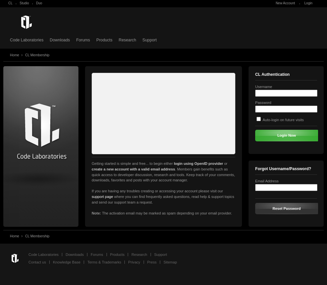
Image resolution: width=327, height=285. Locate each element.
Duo (39, 3)
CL (10, 3)
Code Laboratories (26, 40)
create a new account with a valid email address (133, 169)
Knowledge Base (66, 262)
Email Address (267, 181)
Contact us (37, 262)
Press (152, 262)
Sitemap (170, 262)
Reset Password (287, 209)
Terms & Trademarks (104, 262)
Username (263, 87)
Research (127, 40)
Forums (83, 40)
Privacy (134, 262)
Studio (24, 3)
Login (308, 3)
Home (14, 55)
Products (104, 40)
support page (102, 197)
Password (263, 103)
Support (149, 40)
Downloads (60, 40)
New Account (285, 3)
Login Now (286, 135)
